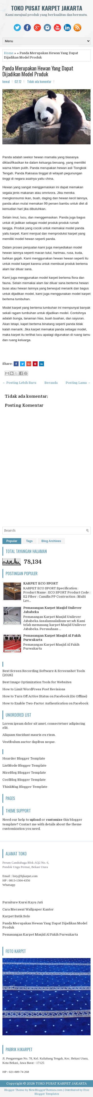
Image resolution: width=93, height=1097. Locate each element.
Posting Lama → (78, 383)
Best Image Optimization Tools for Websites (37, 682)
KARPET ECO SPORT (40, 583)
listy (25, 876)
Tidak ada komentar (39, 81)
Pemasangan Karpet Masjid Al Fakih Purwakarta (40, 934)
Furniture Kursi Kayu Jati (22, 902)
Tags (29, 541)
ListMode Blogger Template (24, 765)
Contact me (28, 824)
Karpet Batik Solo (16, 916)
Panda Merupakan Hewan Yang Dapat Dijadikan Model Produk (37, 71)
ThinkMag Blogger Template (24, 787)
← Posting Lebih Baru (19, 383)
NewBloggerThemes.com (45, 1090)
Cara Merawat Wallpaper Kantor (28, 909)
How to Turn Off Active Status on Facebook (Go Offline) (44, 696)
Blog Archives (51, 541)
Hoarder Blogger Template (23, 758)
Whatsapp (8, 885)
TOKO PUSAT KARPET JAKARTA (46, 7)
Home (8, 53)
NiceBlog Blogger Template (24, 772)
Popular (11, 541)
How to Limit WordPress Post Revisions (33, 689)
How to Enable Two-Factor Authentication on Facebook (45, 703)
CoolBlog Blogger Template (24, 779)
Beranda (51, 383)
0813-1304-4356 (19, 880)
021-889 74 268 (19, 1072)
